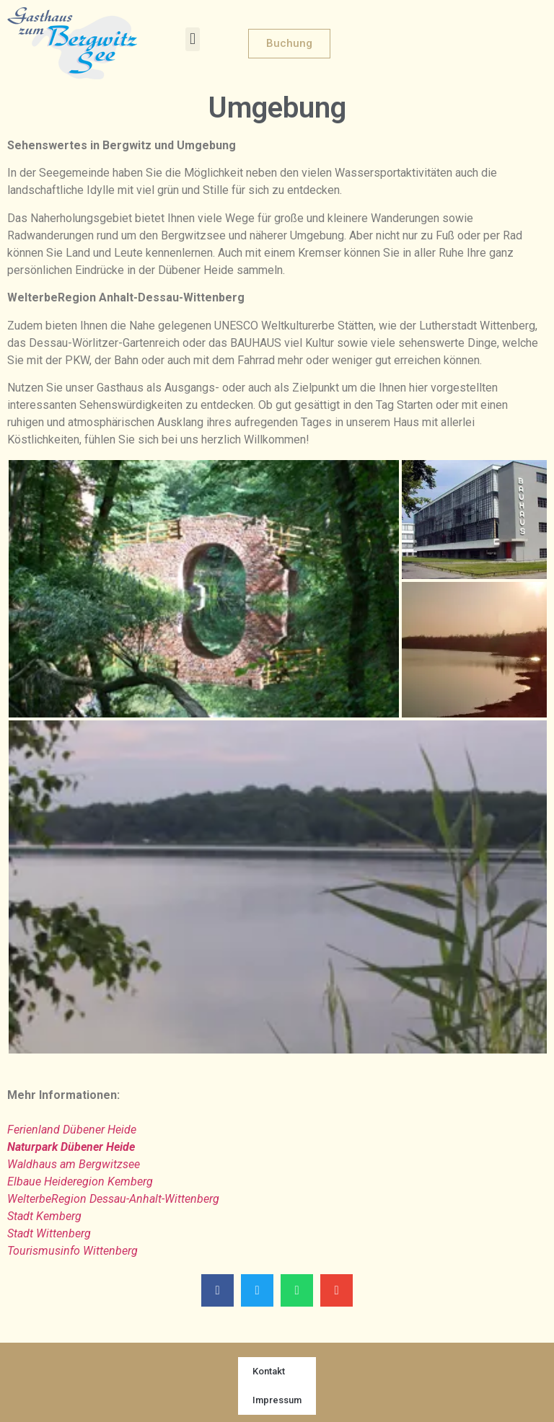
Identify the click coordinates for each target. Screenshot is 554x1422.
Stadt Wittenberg (49, 1233)
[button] (192, 39)
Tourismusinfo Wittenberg (72, 1251)
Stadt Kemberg (44, 1216)
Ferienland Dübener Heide (71, 1129)
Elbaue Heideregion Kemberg (80, 1181)
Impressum (277, 1400)
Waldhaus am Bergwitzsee (73, 1164)
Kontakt (268, 1371)
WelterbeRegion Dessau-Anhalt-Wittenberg (113, 1199)
